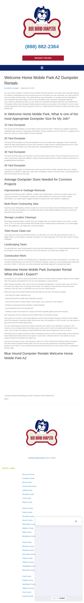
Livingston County (28, 478)
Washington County (29, 584)
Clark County (26, 576)
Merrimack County (28, 570)
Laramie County (27, 596)
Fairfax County (27, 512)
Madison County (27, 528)
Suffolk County (27, 490)
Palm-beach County (29, 524)
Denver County (27, 520)
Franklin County (27, 580)
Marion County (27, 502)
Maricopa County (28, 546)
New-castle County (28, 554)
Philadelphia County (29, 566)
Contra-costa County (29, 486)
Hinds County (27, 542)
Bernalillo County (28, 494)
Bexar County (27, 482)
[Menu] (42, 68)
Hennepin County (28, 516)
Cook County (26, 498)
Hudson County (27, 508)
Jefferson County (28, 562)
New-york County (28, 474)
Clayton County (27, 558)
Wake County (27, 532)
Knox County (26, 592)
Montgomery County (29, 536)
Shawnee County (28, 550)
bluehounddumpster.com (39, 458)
